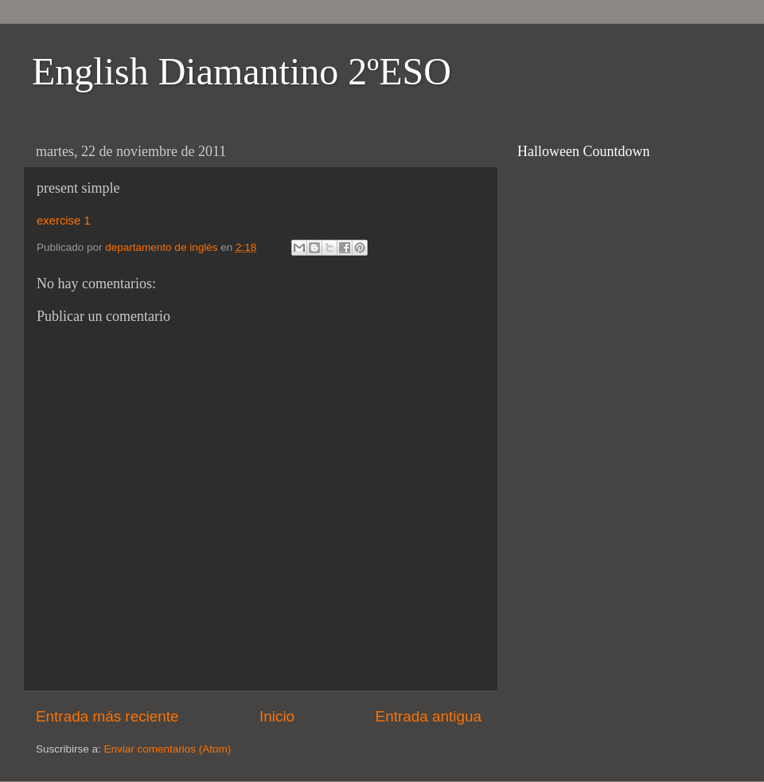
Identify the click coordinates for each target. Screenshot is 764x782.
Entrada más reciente (107, 716)
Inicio (276, 716)
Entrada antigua (428, 716)
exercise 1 (64, 220)
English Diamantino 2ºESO (241, 71)
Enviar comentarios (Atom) (168, 749)
